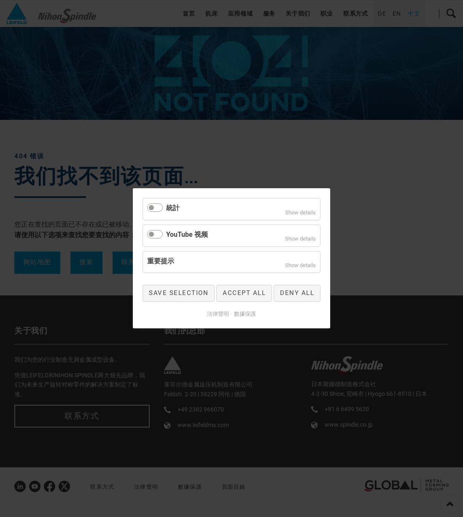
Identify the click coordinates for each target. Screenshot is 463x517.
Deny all (297, 293)
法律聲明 (218, 314)
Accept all (244, 293)
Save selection (178, 293)
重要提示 (160, 261)
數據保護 (245, 314)
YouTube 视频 (187, 234)
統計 (173, 208)
